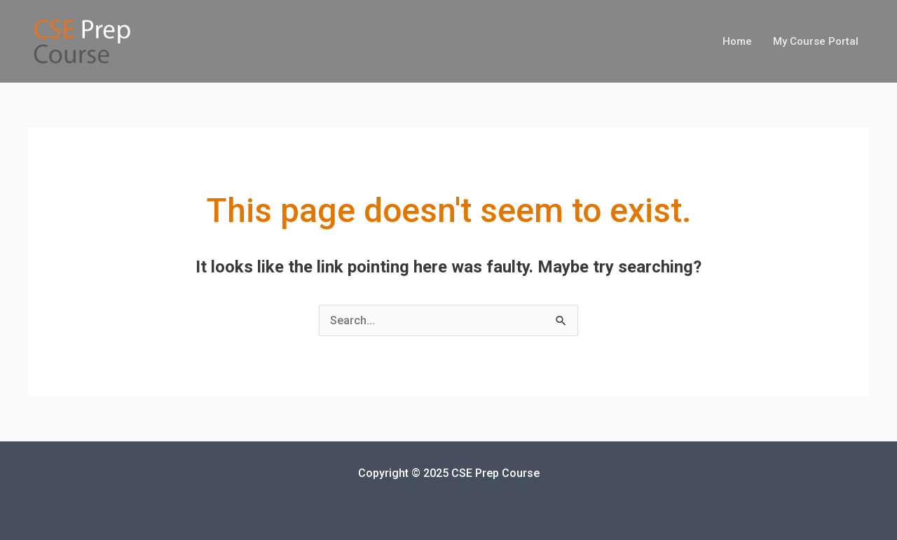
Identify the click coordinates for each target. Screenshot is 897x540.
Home (737, 41)
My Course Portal (815, 41)
